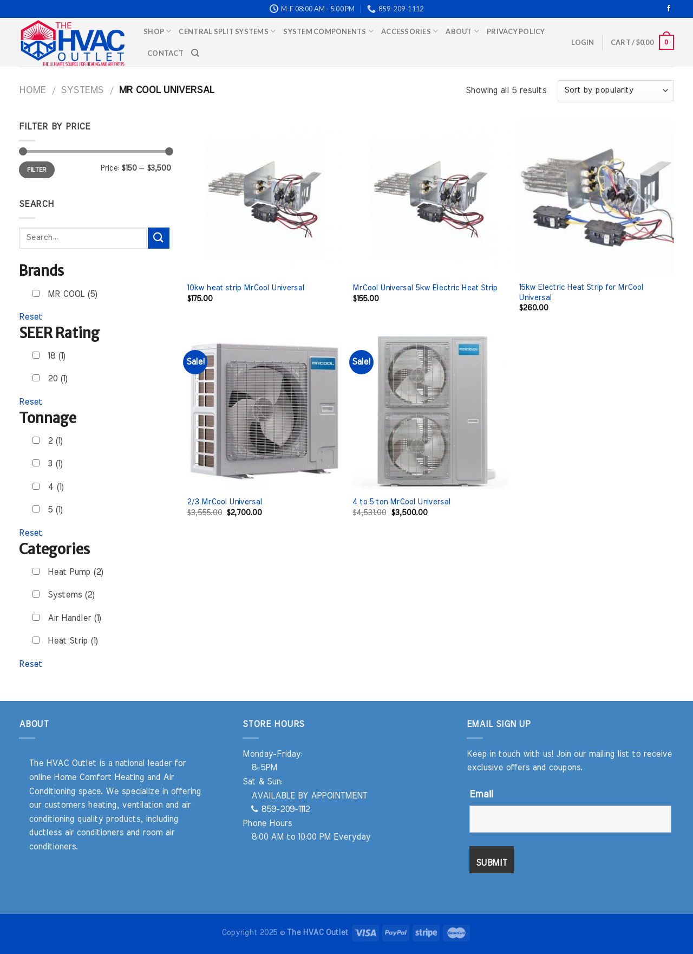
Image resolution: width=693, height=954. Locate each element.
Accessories (409, 31)
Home (32, 90)
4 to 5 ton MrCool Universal (401, 502)
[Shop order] (616, 90)
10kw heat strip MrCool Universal (245, 288)
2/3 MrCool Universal (224, 502)
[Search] (195, 53)
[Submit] (158, 238)
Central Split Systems (227, 31)
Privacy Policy (516, 31)
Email (481, 795)
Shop (157, 31)
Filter (36, 169)
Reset (30, 317)
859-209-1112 (280, 809)
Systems (82, 90)
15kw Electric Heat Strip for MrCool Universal (581, 292)
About (462, 31)
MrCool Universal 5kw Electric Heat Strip (425, 288)
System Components (328, 31)
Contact (165, 53)
